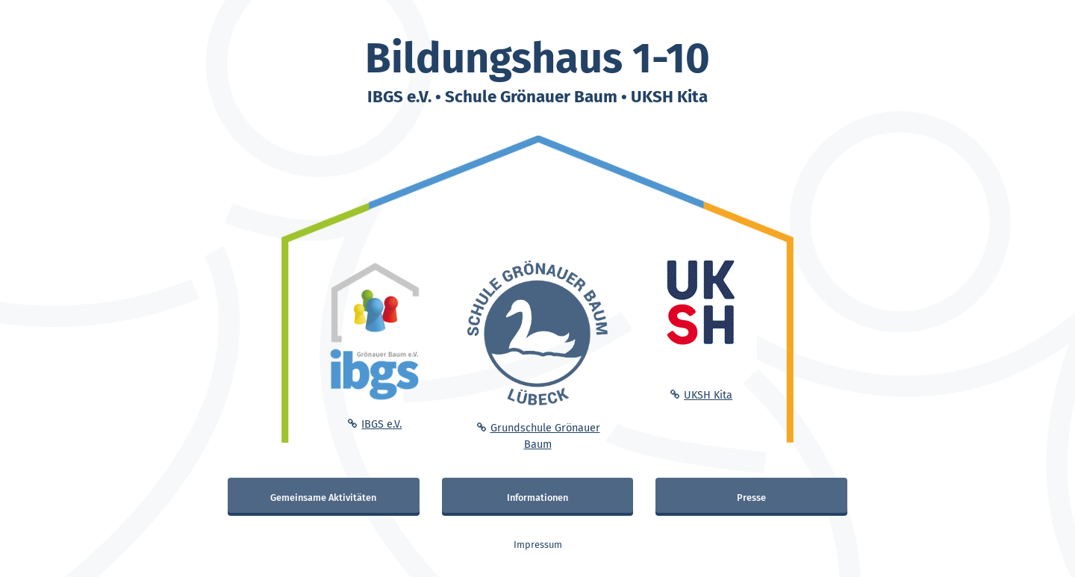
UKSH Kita (708, 395)
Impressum (538, 544)
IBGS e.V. (381, 424)
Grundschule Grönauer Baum (545, 436)
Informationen (537, 497)
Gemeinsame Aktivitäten (323, 497)
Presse (751, 497)
